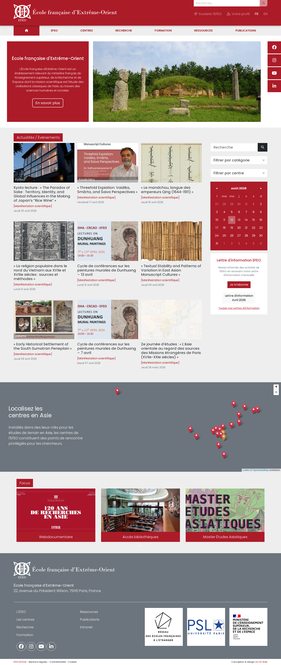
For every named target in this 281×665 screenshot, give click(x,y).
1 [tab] (140, 546)
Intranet (86, 627)
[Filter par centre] (238, 173)
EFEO (54, 30)
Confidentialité (57, 661)
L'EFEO (21, 612)
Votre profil (238, 14)
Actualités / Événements (38, 137)
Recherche (123, 30)
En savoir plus (47, 102)
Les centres (25, 619)
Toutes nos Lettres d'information (238, 308)
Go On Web (261, 661)
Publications (245, 30)
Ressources (203, 30)
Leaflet (246, 470)
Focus (25, 483)
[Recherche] (234, 147)
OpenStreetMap (260, 470)
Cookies (72, 661)
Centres (86, 30)
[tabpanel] (55, 516)
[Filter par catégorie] (238, 160)
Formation (163, 30)
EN (265, 14)
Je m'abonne (239, 285)
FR (256, 14)
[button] (217, 434)
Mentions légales (38, 661)
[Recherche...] (227, 3)
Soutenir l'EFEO (208, 14)
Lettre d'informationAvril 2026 (239, 298)
